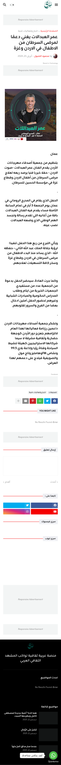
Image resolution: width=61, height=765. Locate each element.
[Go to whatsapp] (53, 755)
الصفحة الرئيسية (49, 31)
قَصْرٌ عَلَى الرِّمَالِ (29, 729)
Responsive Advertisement (30, 20)
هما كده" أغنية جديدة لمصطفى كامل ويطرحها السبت (20, 715)
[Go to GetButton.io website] (53, 762)
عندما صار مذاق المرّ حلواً (24, 746)
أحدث (53, 482)
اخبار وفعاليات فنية (28, 31)
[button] (56, 5)
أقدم (7, 482)
